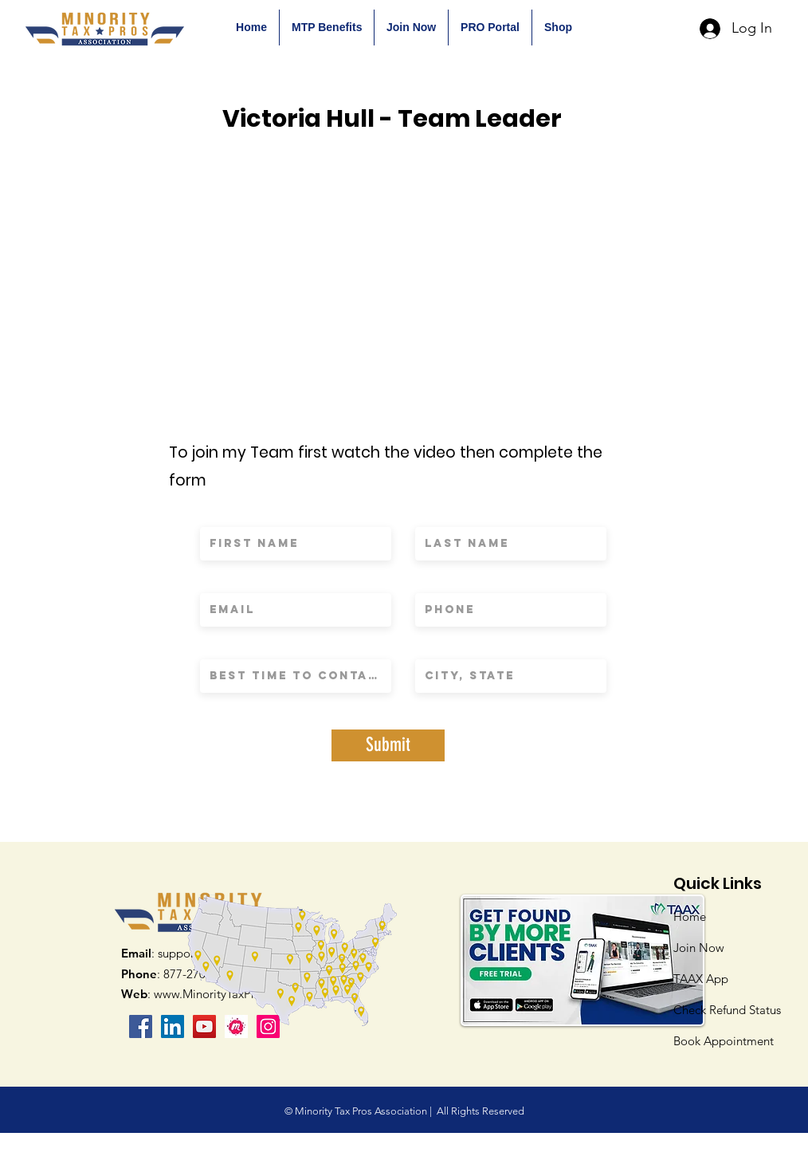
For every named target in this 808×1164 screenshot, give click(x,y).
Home (689, 916)
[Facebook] (140, 1026)
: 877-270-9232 (178, 973)
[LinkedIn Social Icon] (172, 1026)
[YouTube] (204, 1026)
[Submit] (388, 745)
